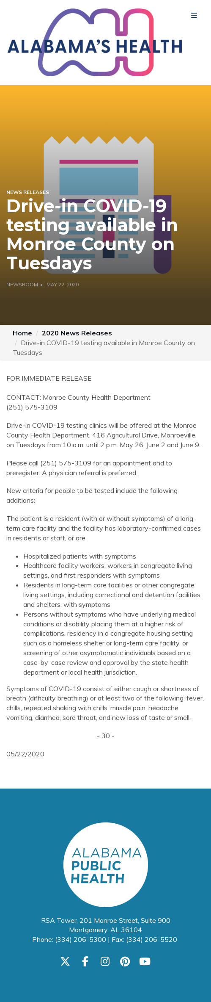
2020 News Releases (77, 333)
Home (22, 333)
